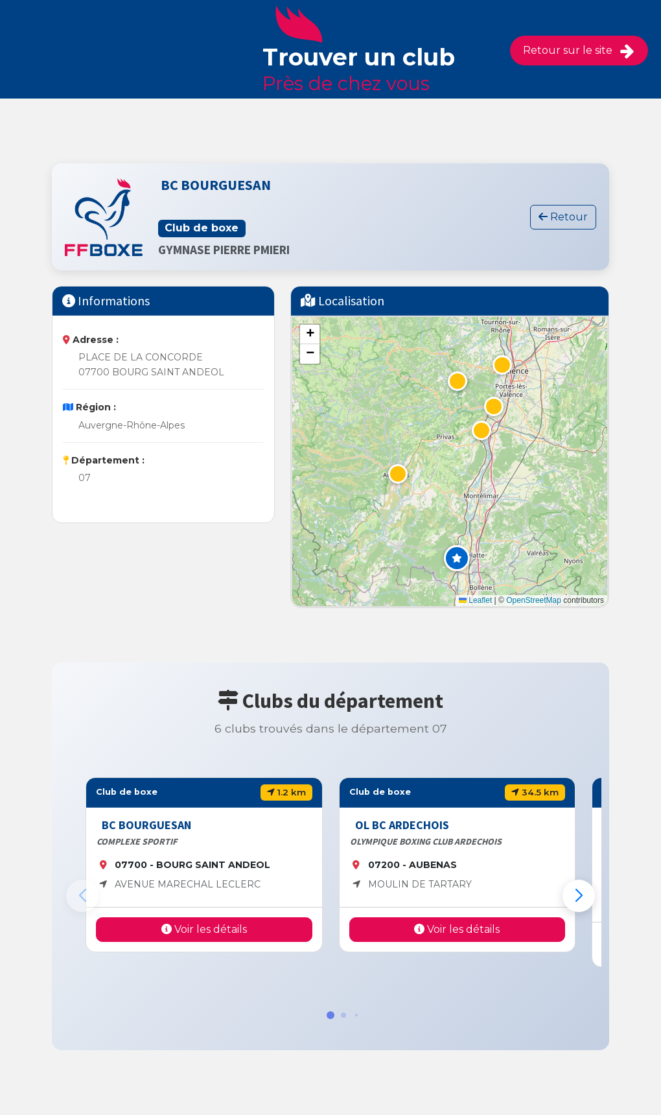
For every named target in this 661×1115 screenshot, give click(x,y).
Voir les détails (204, 929)
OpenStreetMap (533, 600)
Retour (563, 217)
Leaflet (475, 600)
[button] (457, 558)
